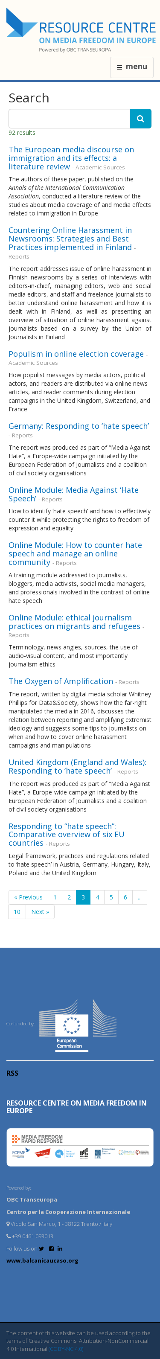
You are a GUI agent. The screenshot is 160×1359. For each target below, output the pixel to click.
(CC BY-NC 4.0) (66, 1349)
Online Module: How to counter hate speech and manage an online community (75, 553)
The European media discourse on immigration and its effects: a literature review (71, 158)
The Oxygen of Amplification (61, 681)
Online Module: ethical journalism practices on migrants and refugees (74, 621)
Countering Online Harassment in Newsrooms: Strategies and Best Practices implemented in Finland (70, 238)
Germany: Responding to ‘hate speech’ (79, 426)
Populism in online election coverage (76, 354)
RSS (12, 1073)
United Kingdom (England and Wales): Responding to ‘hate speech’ (77, 766)
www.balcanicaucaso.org (42, 1260)
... (140, 897)
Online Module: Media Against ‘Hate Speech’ (74, 494)
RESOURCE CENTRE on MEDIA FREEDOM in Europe (76, 1106)
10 (17, 912)
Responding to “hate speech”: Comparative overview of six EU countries (67, 834)
